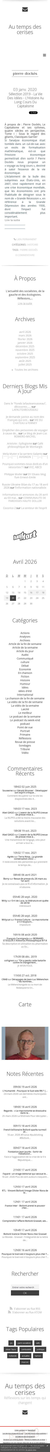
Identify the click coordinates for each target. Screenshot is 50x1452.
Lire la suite (25, 303)
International (25, 694)
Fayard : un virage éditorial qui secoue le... (25, 1173)
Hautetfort (31, 1430)
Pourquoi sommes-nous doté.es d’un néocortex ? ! (25, 465)
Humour (25, 684)
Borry (6, 878)
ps (11, 1343)
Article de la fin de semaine (25, 644)
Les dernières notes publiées (35, 1433)
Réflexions (25, 738)
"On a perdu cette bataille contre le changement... (29, 961)
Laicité (25, 709)
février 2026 (25, 339)
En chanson (25, 673)
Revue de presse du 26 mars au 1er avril (30, 879)
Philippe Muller (13, 474)
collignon (9, 960)
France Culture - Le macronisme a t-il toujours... (31, 920)
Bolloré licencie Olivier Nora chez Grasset (25, 1233)
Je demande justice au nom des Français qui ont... (25, 418)
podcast (25, 724)
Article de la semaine (25, 647)
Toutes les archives (26, 369)
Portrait (25, 731)
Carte (25, 1004)
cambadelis (26, 1349)
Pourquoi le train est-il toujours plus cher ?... (25, 1253)
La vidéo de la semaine (25, 705)
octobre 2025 (25, 353)
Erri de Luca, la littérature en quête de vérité (30, 901)
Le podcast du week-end (25, 720)
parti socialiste (24, 1343)
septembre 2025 (25, 357)
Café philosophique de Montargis (25, 445)
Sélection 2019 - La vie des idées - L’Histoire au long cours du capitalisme (25, 100)
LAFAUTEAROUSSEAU (25, 410)
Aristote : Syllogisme (19, 443)
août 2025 (25, 361)
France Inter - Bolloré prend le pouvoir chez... (25, 1206)
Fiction (25, 676)
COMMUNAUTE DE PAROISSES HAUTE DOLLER (27, 499)
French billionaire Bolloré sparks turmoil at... (25, 1130)
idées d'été (25, 691)
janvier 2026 (25, 342)
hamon (38, 1355)
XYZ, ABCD (35, 467)
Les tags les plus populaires (25, 1436)
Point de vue (25, 727)
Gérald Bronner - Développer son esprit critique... (31, 791)
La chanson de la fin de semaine (25, 698)
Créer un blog (20, 1430)
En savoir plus (31, 1450)
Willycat (6, 919)
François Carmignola (18, 938)
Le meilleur (25, 713)
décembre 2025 (25, 346)
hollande (13, 1355)
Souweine (8, 790)
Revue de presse (25, 742)
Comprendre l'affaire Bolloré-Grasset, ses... (25, 1220)
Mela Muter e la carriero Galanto (23, 454)
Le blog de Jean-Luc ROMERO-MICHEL (30, 435)
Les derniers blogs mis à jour (13, 1433)
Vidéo (25, 753)
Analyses (25, 636)
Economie (25, 669)
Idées (25, 687)
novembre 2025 (25, 350)
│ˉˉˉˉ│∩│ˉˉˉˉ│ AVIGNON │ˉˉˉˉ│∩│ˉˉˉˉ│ (25, 457)
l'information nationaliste (30, 487)
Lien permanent (25, 239)
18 (43, 592)
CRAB (4, 979)
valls (38, 1343)
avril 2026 (25, 332)
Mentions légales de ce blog (35, 1440)
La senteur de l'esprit (34, 508)
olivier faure (11, 1349)
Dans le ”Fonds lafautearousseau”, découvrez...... (25, 405)
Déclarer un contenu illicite (13, 1440)
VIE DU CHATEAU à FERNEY (28, 421)
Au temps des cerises (25, 29)
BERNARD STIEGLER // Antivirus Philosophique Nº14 (25, 939)
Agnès (10, 856)
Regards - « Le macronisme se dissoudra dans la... (25, 1111)
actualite (25, 1355)
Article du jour (25, 651)
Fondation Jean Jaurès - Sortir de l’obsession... (25, 1152)
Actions (25, 633)
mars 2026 (25, 335)
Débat (25, 665)
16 (31, 592)
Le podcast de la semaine (25, 716)
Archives (25, 640)
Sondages (25, 745)
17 (37, 592)
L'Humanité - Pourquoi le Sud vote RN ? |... (25, 1090)
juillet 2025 (25, 364)
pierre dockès (29, 249)
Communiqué (25, 658)
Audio (25, 655)
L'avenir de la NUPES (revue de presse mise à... (31, 813)
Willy (4, 900)
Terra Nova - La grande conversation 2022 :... (28, 857)
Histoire (33, 244)
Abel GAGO (8, 812)
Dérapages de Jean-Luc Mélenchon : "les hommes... (30, 980)
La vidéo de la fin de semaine (25, 702)
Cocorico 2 (9, 508)
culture (25, 662)
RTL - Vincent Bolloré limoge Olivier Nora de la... (25, 1191)
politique (40, 1349)
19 (7, 597)
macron (25, 1362)
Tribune (25, 749)
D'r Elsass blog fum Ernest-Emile (30, 475)
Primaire (25, 734)
